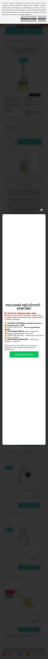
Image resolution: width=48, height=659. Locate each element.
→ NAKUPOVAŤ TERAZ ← (24, 354)
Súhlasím (42, 18)
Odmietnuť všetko (29, 18)
